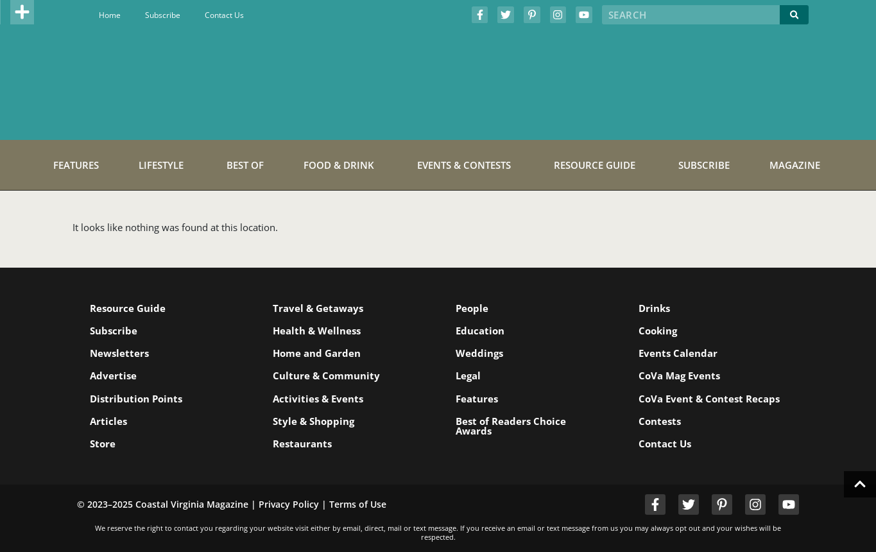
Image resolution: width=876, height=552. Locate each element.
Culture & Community (326, 375)
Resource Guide (128, 308)
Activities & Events (318, 398)
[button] (22, 12)
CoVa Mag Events (679, 375)
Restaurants (302, 443)
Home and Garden (317, 353)
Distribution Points (136, 398)
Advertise (113, 375)
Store (103, 443)
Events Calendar (678, 353)
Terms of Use (357, 504)
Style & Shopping (313, 421)
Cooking (658, 330)
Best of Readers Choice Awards (511, 426)
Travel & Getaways (318, 308)
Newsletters (119, 353)
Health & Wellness (317, 330)
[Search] (794, 14)
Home (110, 15)
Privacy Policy (289, 504)
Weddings (479, 353)
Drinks (654, 308)
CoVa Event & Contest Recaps (709, 398)
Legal (468, 375)
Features (477, 398)
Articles (108, 421)
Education (480, 330)
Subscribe (162, 15)
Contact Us (224, 15)
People (472, 308)
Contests (660, 421)
